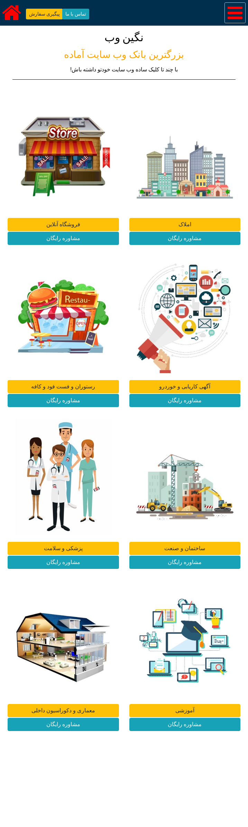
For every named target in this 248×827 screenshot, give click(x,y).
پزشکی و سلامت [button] (63, 548)
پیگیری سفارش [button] (44, 14)
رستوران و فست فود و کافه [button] (63, 386)
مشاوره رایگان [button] (63, 238)
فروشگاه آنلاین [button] (63, 224)
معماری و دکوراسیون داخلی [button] (63, 710)
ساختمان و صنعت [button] (184, 548)
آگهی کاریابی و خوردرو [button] (184, 386)
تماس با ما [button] (75, 14)
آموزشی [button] (184, 710)
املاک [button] (184, 224)
